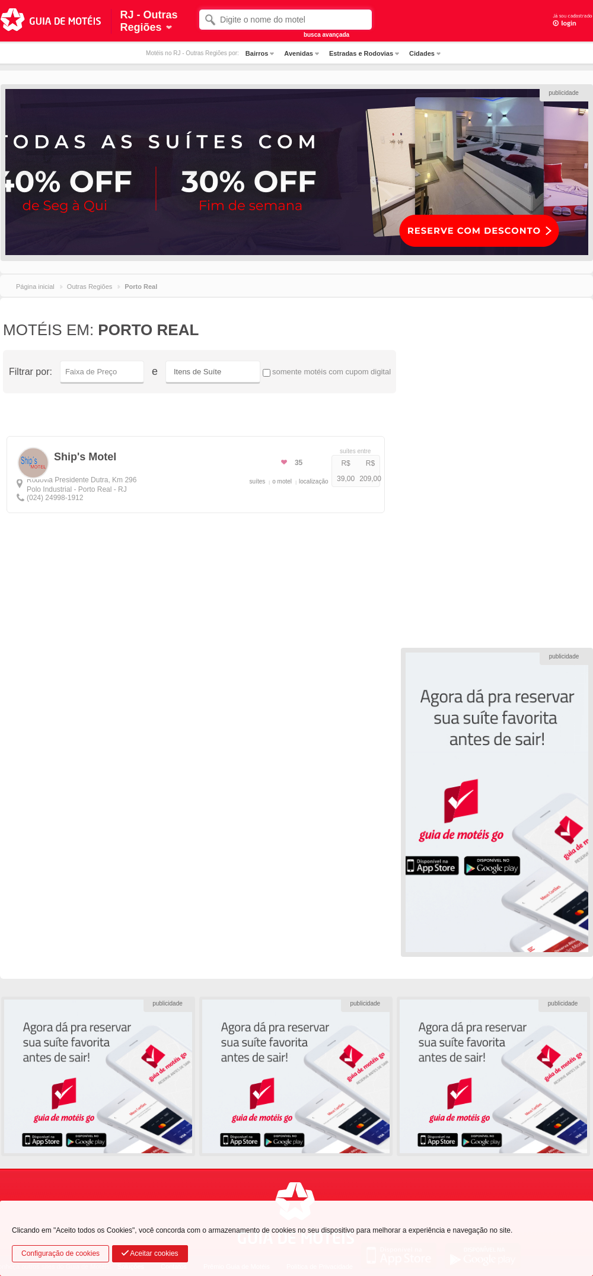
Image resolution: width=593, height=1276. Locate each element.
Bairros (257, 53)
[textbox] (285, 19)
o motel (282, 481)
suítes (258, 481)
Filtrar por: (30, 372)
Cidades (422, 53)
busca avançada (326, 34)
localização (313, 481)
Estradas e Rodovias (361, 53)
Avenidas (298, 53)
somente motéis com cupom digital (327, 372)
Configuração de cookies (60, 1253)
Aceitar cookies (150, 1253)
